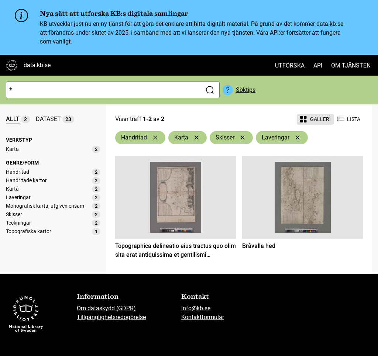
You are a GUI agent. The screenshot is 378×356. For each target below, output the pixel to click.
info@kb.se (195, 308)
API (317, 65)
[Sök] (102, 90)
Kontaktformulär (202, 317)
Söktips (245, 89)
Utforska (290, 65)
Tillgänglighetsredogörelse (111, 317)
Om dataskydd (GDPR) (106, 308)
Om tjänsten (351, 65)
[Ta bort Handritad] (155, 137)
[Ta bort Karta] (196, 137)
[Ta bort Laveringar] (297, 137)
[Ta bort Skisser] (242, 137)
